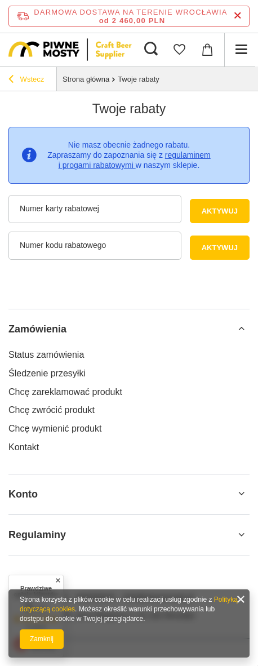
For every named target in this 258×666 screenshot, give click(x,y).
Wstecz (26, 80)
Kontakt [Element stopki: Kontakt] (23, 447)
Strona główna (86, 79)
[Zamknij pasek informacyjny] (237, 16)
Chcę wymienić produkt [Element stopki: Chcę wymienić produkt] (54, 428)
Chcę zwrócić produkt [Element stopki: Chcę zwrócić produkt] (51, 410)
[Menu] (241, 49)
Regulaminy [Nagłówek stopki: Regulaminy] (37, 534)
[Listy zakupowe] (179, 49)
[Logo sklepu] (70, 49)
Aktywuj (226, 211)
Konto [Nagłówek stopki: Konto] (23, 494)
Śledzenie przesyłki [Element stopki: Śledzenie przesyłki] (47, 373)
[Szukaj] (151, 49)
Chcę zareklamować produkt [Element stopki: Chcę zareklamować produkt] (65, 392)
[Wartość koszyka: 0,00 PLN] (207, 49)
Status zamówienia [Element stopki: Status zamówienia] (46, 354)
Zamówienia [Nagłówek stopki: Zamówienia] (37, 329)
